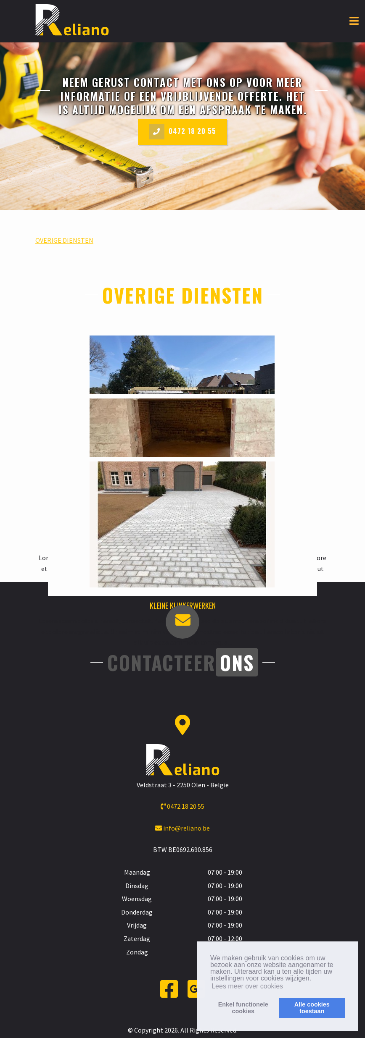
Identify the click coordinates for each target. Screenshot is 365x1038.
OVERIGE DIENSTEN (64, 240)
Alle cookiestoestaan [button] (312, 1007)
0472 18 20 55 (182, 131)
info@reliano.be (182, 828)
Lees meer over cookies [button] (247, 986)
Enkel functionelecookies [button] (243, 1007)
